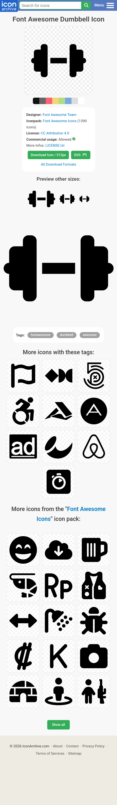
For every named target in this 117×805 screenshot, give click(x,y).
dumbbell (66, 335)
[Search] (86, 5)
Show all (58, 725)
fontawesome (40, 335)
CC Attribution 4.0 (55, 133)
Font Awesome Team (59, 114)
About (58, 746)
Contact (72, 746)
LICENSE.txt (54, 145)
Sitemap (74, 753)
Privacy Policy (93, 746)
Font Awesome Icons (60, 121)
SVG (80, 155)
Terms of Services (50, 753)
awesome (90, 335)
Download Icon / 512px (48, 155)
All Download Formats (58, 164)
